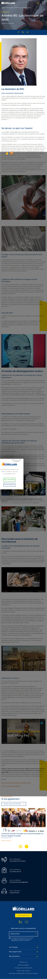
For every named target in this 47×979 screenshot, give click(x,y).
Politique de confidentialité (24, 968)
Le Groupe (13, 947)
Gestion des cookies (23, 971)
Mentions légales (23, 965)
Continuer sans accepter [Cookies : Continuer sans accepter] (16, 461)
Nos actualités (9, 7)
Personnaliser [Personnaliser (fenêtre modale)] (9, 484)
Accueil (3, 7)
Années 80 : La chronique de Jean (23, 7)
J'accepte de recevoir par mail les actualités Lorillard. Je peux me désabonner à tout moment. (22, 939)
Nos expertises (15, 952)
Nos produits (14, 956)
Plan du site (23, 962)
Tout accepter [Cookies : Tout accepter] (9, 479)
